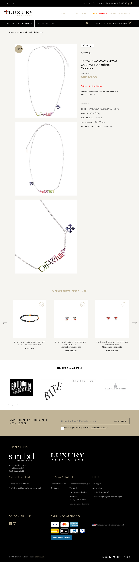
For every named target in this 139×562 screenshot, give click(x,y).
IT (7, 3)
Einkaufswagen (122, 23)
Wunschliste (103, 23)
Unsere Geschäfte (58, 484)
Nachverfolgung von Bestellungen (107, 497)
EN (14, 3)
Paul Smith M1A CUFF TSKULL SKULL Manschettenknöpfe (16, 343)
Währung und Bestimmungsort (108, 525)
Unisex (85, 13)
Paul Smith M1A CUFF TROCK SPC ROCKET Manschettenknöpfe (98, 344)
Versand (73, 488)
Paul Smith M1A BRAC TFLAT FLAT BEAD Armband (57, 343)
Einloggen (13, 23)
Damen (65, 13)
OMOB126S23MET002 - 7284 (104, 109)
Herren (75, 13)
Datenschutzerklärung (99, 428)
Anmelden (27, 23)
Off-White (100, 122)
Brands (112, 13)
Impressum (39, 557)
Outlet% (103, 13)
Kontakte (55, 488)
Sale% (94, 13)
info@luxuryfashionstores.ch (28, 488)
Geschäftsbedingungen (79, 484)
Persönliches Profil (100, 492)
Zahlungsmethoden (78, 492)
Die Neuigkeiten (125, 13)
